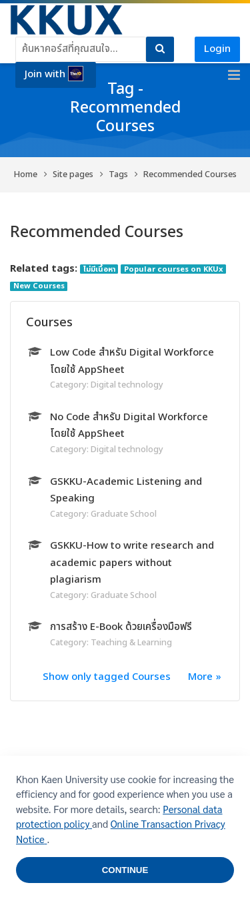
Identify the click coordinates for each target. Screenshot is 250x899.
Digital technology (127, 385)
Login (217, 49)
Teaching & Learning (131, 642)
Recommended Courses (190, 174)
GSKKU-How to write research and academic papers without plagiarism (132, 562)
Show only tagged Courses (107, 677)
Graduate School (124, 514)
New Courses (39, 286)
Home (25, 174)
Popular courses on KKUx (173, 269)
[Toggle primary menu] (234, 75)
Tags (118, 174)
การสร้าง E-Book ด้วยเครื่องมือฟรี (121, 627)
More (200, 677)
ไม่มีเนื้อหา (99, 269)
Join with (54, 74)
